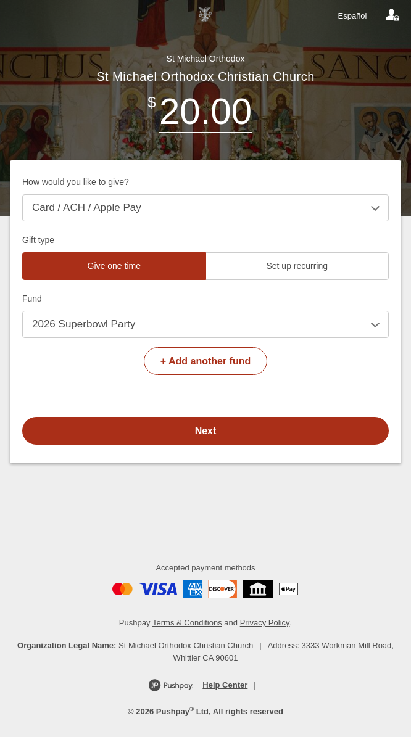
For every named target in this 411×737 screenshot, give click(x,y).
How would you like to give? (75, 182)
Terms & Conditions (187, 622)
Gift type (38, 240)
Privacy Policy (265, 622)
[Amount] (205, 111)
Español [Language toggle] (352, 15)
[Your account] (392, 15)
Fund (32, 298)
